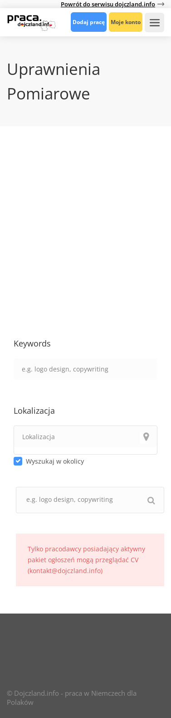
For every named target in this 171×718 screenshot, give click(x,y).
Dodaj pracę (89, 22)
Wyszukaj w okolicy (55, 461)
